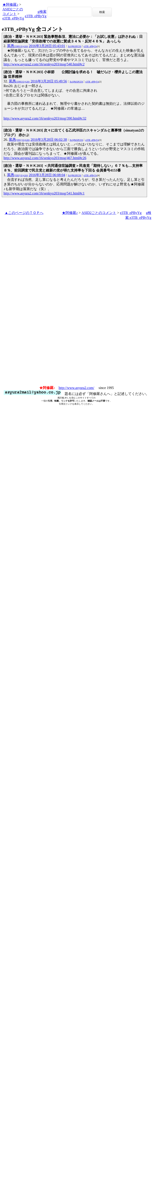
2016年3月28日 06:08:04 (47, 175)
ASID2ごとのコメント (99, 213)
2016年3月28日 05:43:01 (47, 46)
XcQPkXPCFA (74, 46)
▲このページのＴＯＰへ (24, 213)
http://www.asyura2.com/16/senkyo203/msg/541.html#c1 (44, 193)
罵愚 (17, 46)
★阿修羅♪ (10, 4)
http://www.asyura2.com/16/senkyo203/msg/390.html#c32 (45, 118)
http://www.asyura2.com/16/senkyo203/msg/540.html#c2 (44, 64)
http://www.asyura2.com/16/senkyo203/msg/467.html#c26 (45, 158)
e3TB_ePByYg (13, 18)
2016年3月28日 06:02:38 (49, 139)
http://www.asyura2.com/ (76, 388)
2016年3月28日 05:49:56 (49, 81)
